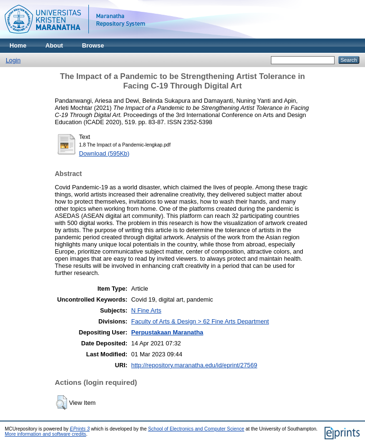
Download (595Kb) (104, 153)
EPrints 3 (80, 428)
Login (13, 60)
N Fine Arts (146, 310)
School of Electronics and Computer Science (196, 428)
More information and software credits (45, 434)
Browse (93, 45)
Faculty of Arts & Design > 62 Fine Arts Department (200, 321)
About (54, 45)
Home (18, 45)
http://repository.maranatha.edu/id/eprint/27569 (194, 365)
